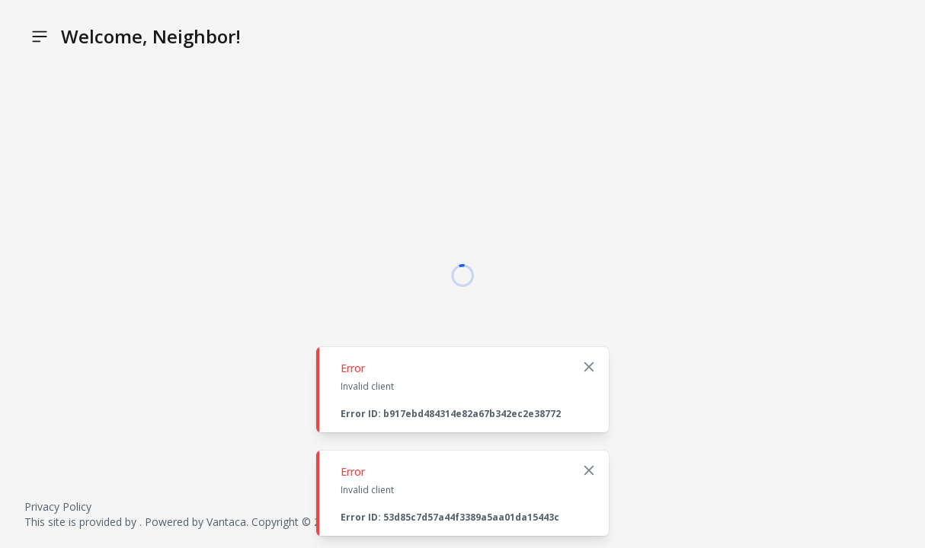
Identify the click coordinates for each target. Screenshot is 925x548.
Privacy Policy (57, 506)
